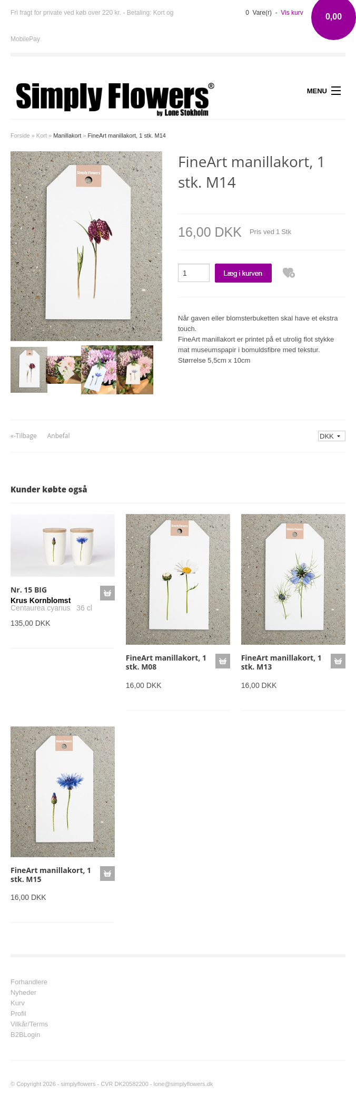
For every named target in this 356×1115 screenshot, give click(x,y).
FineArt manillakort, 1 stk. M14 (127, 135)
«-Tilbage (24, 435)
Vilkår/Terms (29, 1024)
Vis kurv (292, 12)
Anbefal (58, 435)
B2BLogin (25, 1035)
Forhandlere (29, 982)
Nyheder (23, 992)
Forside (20, 135)
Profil (18, 1013)
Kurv (18, 1003)
